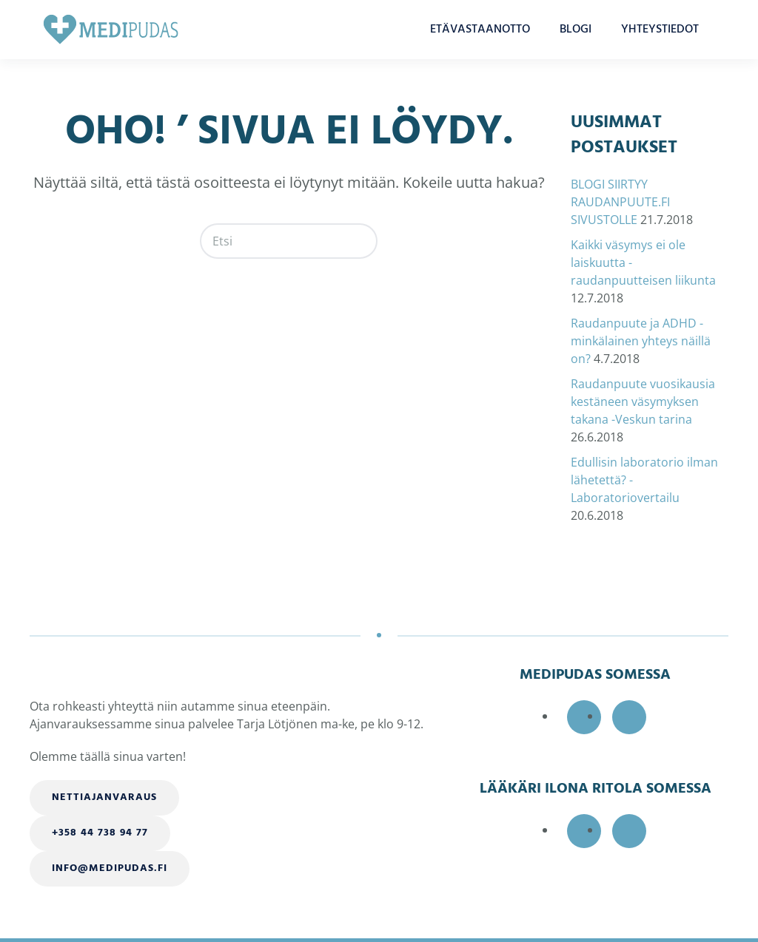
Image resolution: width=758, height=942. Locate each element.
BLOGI (575, 29)
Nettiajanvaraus (104, 797)
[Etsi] (289, 241)
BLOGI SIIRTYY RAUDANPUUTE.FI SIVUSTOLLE (620, 202)
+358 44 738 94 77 (100, 832)
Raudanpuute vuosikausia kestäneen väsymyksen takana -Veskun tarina (643, 401)
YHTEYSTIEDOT (660, 29)
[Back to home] (111, 29)
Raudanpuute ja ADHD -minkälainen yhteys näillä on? (641, 341)
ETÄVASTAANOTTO (480, 29)
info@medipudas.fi (109, 868)
